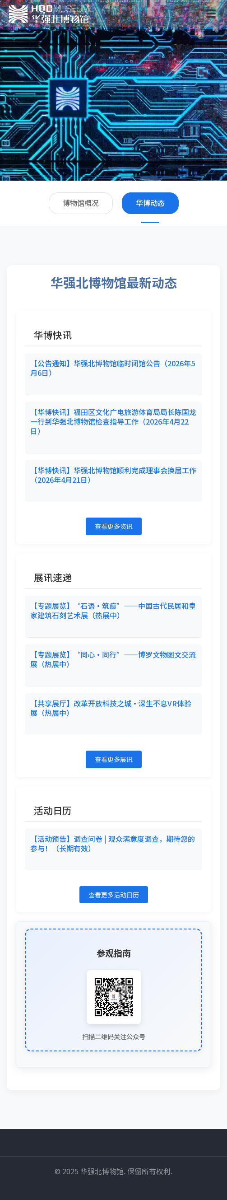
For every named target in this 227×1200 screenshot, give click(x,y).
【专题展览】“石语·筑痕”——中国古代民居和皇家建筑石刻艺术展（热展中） (113, 610)
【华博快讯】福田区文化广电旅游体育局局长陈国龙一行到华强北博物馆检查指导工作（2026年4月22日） (113, 421)
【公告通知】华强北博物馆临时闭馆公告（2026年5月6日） (112, 368)
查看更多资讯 (114, 526)
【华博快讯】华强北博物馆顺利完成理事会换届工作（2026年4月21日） (113, 475)
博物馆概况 (81, 202)
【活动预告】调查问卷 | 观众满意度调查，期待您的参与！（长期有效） (112, 843)
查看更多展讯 (114, 759)
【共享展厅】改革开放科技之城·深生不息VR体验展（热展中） (110, 708)
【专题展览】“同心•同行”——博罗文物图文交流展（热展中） (113, 659)
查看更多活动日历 (113, 894)
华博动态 (150, 202)
